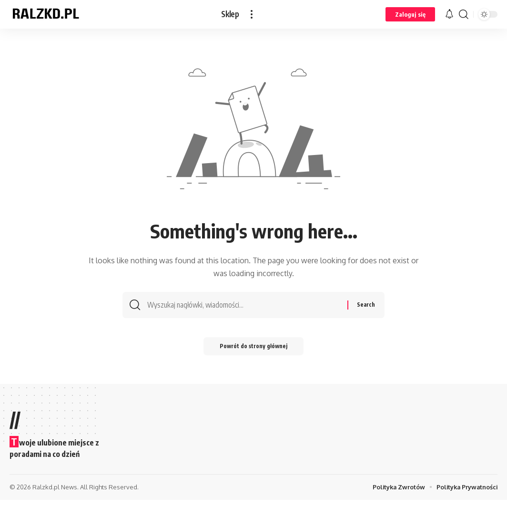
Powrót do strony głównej (253, 352)
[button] (251, 14)
